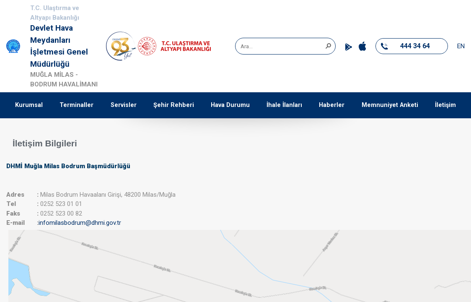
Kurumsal (29, 105)
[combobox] (282, 46)
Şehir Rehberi (173, 105)
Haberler (331, 105)
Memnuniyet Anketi (390, 105)
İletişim (445, 105)
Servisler (124, 105)
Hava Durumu (230, 105)
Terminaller (76, 105)
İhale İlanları (284, 105)
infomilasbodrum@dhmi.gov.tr (80, 222)
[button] (328, 45)
